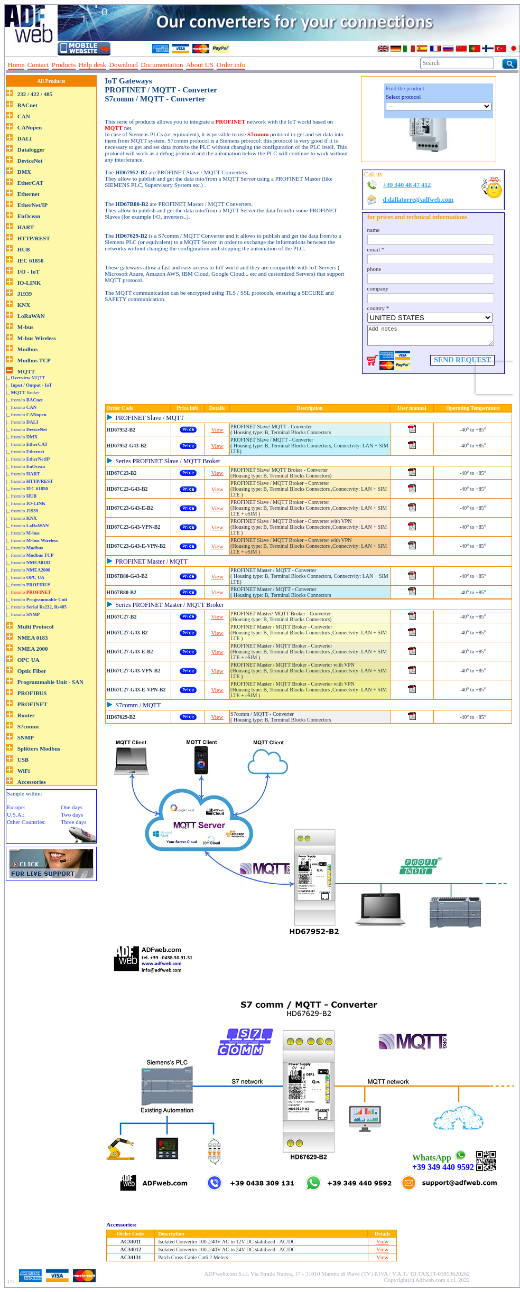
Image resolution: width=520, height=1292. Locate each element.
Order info (231, 65)
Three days (74, 822)
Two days (72, 814)
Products (64, 65)
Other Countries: (26, 822)
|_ (29, 385)
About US (199, 65)
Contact (38, 65)
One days (71, 807)
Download (123, 65)
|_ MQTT (25, 377)
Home (16, 65)
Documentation (162, 65)
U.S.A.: (15, 814)
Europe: (16, 807)
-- (252, 65)
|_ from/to (24, 399)
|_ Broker (23, 392)
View (217, 429)
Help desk (92, 65)
